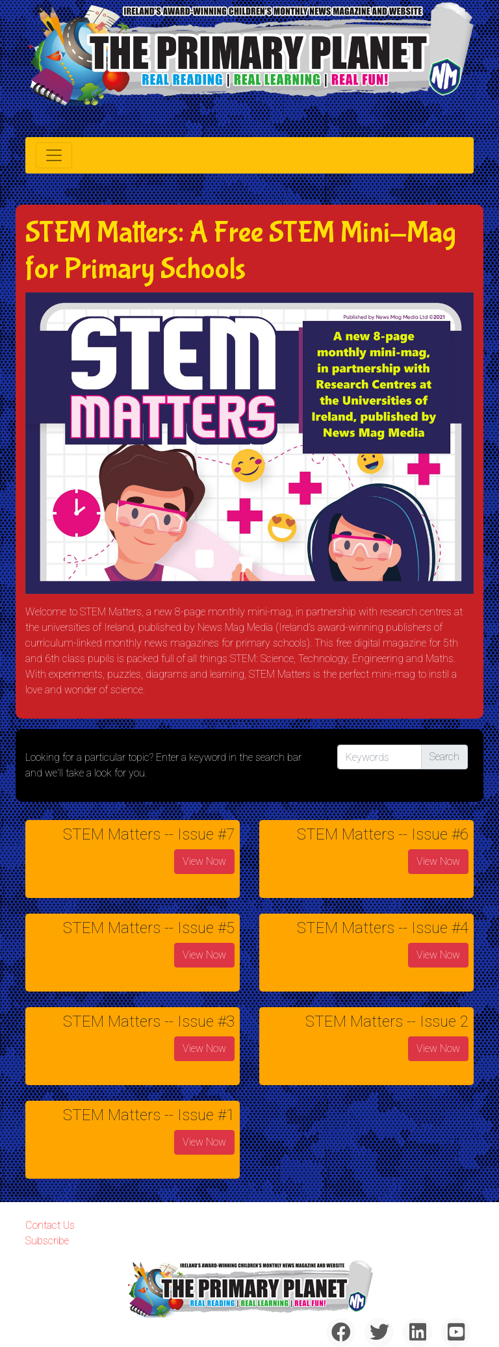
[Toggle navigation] (54, 155)
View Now (204, 861)
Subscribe (47, 1241)
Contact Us (50, 1225)
